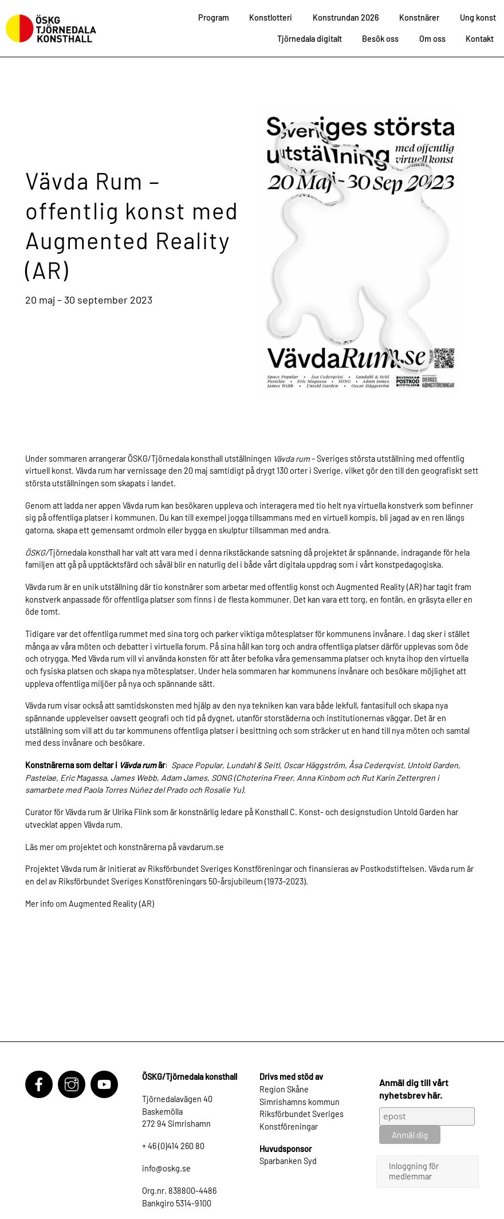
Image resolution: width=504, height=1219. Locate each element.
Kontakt (480, 39)
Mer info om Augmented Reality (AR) (89, 904)
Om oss (432, 39)
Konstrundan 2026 (346, 17)
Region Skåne (284, 1089)
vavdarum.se (201, 847)
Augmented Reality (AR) (379, 587)
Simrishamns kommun (299, 1102)
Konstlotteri (270, 17)
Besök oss (380, 39)
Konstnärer (419, 17)
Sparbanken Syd (288, 1161)
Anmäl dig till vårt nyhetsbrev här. (413, 1088)
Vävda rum (141, 505)
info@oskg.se (166, 1168)
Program (213, 17)
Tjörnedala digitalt (309, 39)
